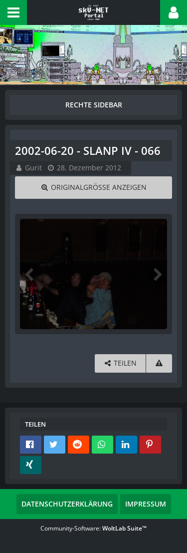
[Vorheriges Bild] (30, 274)
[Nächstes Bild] (157, 274)
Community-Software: (93, 528)
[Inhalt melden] (159, 363)
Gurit (33, 167)
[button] (13, 12)
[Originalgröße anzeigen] (93, 187)
